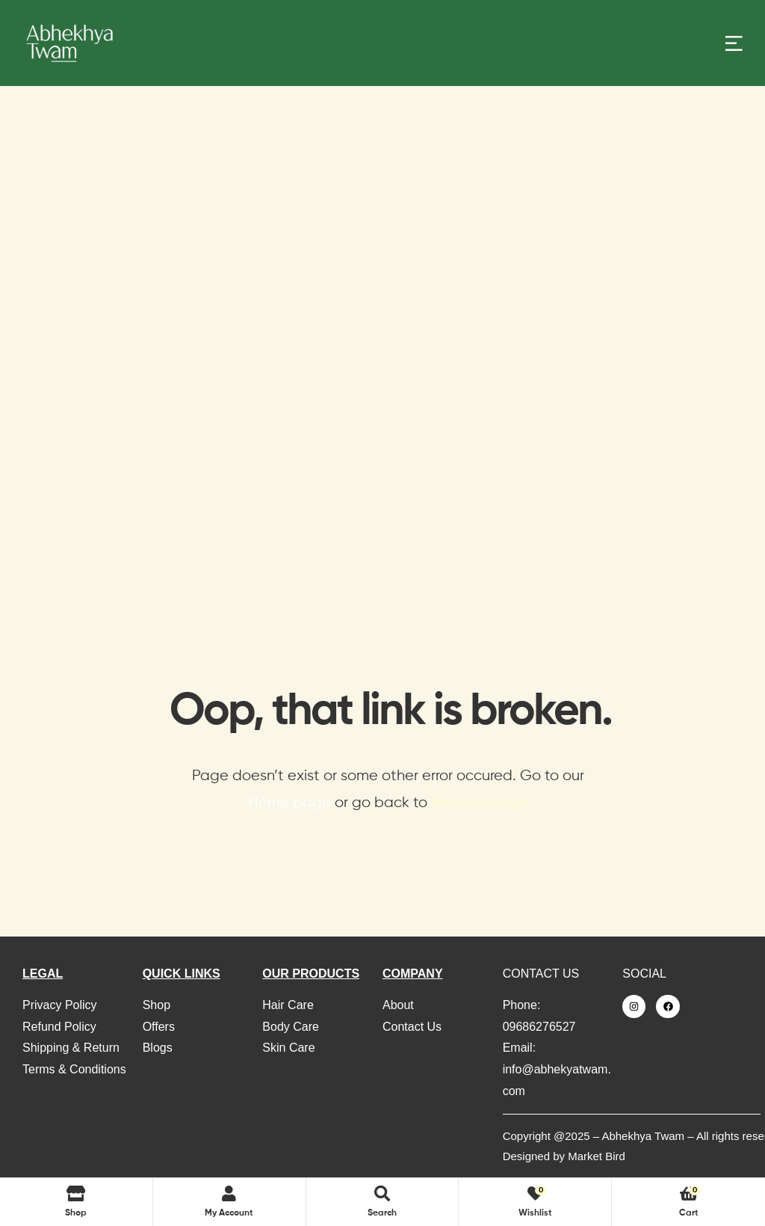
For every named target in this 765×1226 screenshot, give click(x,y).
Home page (289, 803)
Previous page (480, 803)
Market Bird (596, 1156)
